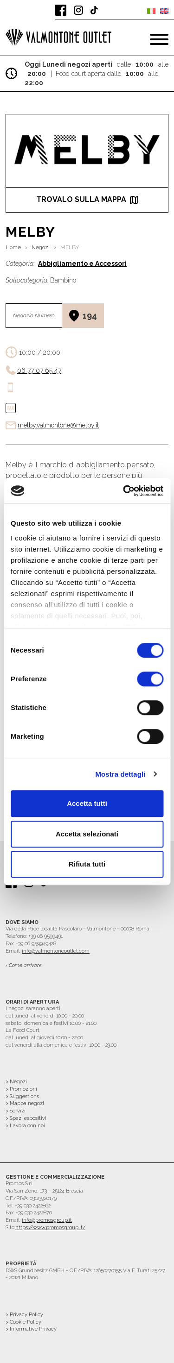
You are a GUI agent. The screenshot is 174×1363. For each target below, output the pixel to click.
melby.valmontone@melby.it (58, 425)
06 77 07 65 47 (39, 370)
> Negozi (16, 1082)
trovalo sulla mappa (87, 199)
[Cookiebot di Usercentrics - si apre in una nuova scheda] (123, 491)
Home (13, 247)
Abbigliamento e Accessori (82, 263)
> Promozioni (21, 1089)
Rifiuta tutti (87, 864)
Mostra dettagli (120, 774)
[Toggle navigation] (159, 39)
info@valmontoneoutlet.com (56, 951)
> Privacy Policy (24, 1315)
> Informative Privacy (31, 1329)
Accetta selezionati (87, 834)
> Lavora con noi (25, 1126)
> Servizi (16, 1111)
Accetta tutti (87, 803)
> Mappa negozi (25, 1103)
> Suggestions (22, 1096)
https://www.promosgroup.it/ (50, 1228)
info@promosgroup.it (47, 1220)
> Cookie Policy (23, 1322)
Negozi (41, 247)
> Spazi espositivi (26, 1118)
